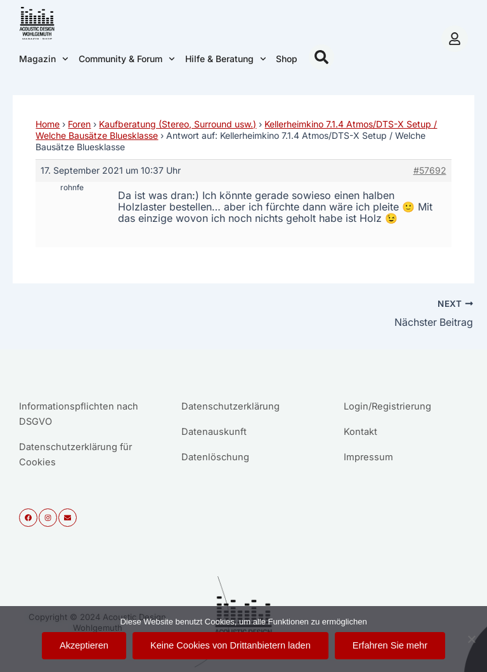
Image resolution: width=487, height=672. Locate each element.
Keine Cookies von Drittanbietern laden (230, 645)
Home (48, 124)
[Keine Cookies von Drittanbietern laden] (471, 639)
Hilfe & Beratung (225, 58)
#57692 (429, 170)
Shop (286, 58)
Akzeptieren (84, 645)
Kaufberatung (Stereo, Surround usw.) (177, 124)
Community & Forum (127, 58)
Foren (79, 124)
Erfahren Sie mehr (390, 645)
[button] (321, 57)
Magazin (43, 58)
